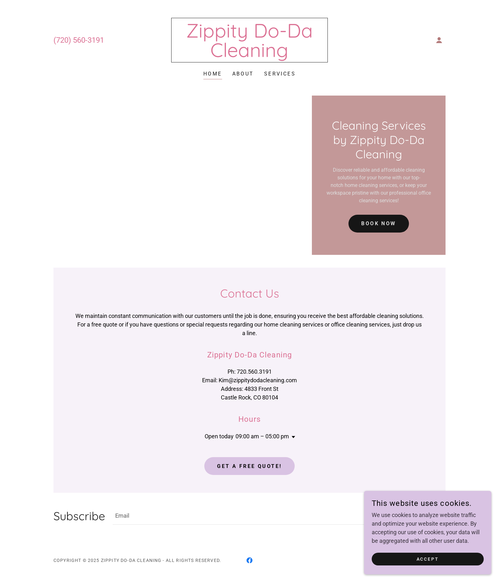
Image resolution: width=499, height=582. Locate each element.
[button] (439, 40)
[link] (249, 55)
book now (378, 223)
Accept (428, 563)
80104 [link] (270, 397)
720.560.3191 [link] (254, 371)
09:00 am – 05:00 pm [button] (262, 436)
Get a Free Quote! (249, 466)
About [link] (243, 74)
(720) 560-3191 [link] (78, 40)
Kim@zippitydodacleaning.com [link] (258, 380)
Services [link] (280, 74)
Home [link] (212, 74)
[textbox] (249, 516)
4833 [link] (250, 388)
